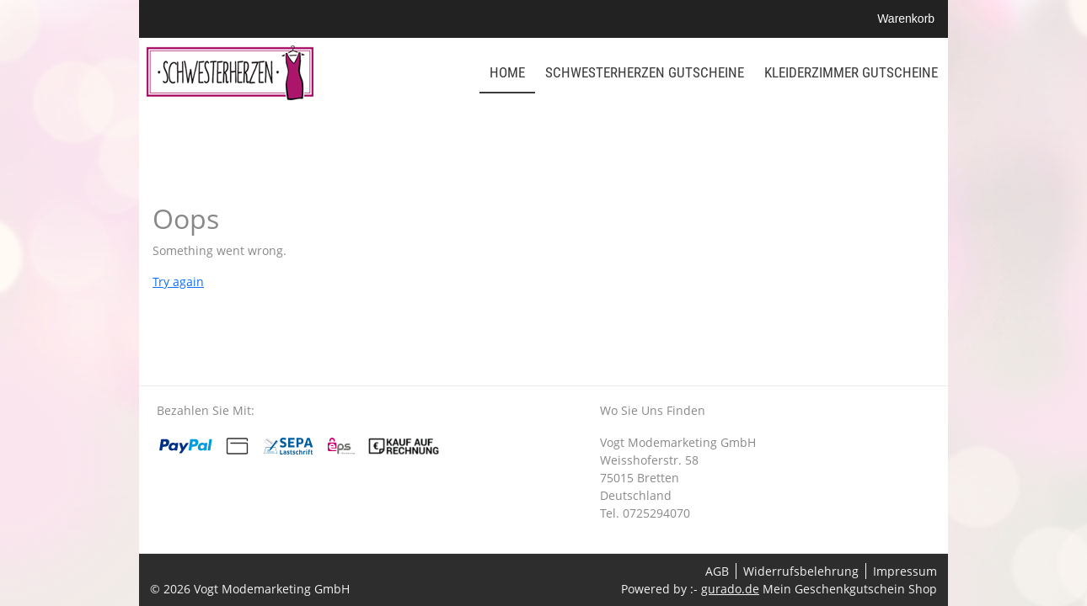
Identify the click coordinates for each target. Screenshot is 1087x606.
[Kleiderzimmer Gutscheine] (851, 73)
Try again (178, 282)
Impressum (905, 571)
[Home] (507, 73)
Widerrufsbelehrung (801, 571)
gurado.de (730, 589)
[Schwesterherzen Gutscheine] (644, 73)
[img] (230, 73)
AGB (717, 571)
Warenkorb (907, 18)
